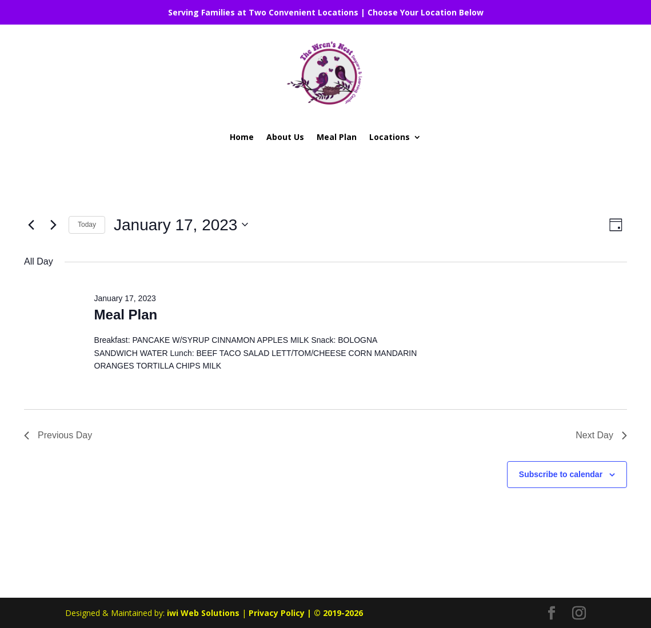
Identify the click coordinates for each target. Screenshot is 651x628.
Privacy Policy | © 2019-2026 (306, 612)
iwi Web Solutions (203, 612)
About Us (285, 136)
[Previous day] (31, 224)
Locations (389, 136)
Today (87, 225)
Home (242, 136)
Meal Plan (337, 136)
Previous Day (58, 435)
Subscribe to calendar (560, 474)
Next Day (601, 435)
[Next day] (53, 224)
